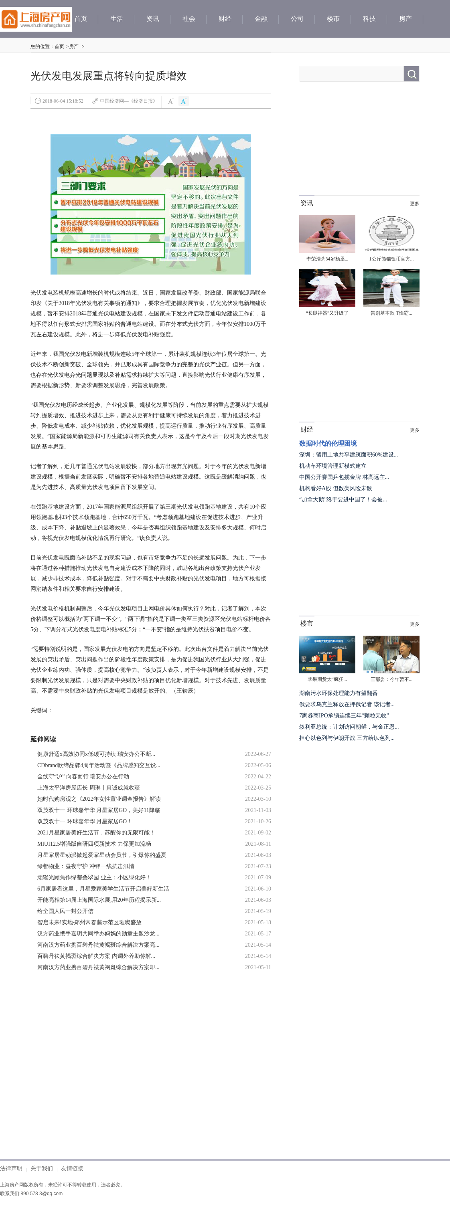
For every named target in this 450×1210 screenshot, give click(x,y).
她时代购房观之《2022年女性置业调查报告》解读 (99, 799)
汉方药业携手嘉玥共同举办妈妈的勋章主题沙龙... (98, 934)
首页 (80, 18)
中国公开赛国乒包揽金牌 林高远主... (344, 477)
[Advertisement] (105, 1058)
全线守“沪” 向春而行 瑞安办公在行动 (83, 777)
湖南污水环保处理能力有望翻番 (338, 693)
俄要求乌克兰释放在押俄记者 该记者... (347, 704)
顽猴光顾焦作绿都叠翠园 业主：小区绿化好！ (94, 878)
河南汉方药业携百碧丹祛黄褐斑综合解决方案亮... (98, 945)
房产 (405, 18)
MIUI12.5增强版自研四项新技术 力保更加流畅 (94, 844)
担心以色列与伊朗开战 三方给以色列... (347, 738)
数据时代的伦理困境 (328, 443)
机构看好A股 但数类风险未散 (335, 488)
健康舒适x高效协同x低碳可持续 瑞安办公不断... (96, 754)
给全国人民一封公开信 (65, 911)
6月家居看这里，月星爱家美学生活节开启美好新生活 (103, 889)
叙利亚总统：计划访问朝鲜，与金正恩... (349, 727)
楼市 (333, 18)
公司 (297, 18)
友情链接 (72, 1168)
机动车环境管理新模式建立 (333, 466)
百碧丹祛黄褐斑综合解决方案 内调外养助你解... (96, 956)
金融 (261, 18)
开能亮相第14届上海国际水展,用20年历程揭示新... (99, 900)
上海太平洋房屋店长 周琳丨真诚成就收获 (88, 788)
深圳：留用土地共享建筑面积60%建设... (348, 455)
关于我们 (41, 1168)
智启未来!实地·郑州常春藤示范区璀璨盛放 (89, 922)
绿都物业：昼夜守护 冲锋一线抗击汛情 (85, 866)
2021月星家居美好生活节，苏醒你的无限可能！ (96, 833)
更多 (415, 203)
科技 (369, 18)
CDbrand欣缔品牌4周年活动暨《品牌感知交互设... (98, 765)
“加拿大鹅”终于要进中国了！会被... (343, 500)
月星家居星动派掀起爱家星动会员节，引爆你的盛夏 (101, 855)
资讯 (152, 18)
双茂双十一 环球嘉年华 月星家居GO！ (84, 821)
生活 (116, 18)
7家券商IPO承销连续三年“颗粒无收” (344, 716)
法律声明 (11, 1168)
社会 (188, 18)
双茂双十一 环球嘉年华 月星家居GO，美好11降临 (98, 810)
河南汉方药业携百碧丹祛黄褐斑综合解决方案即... (98, 967)
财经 (225, 18)
